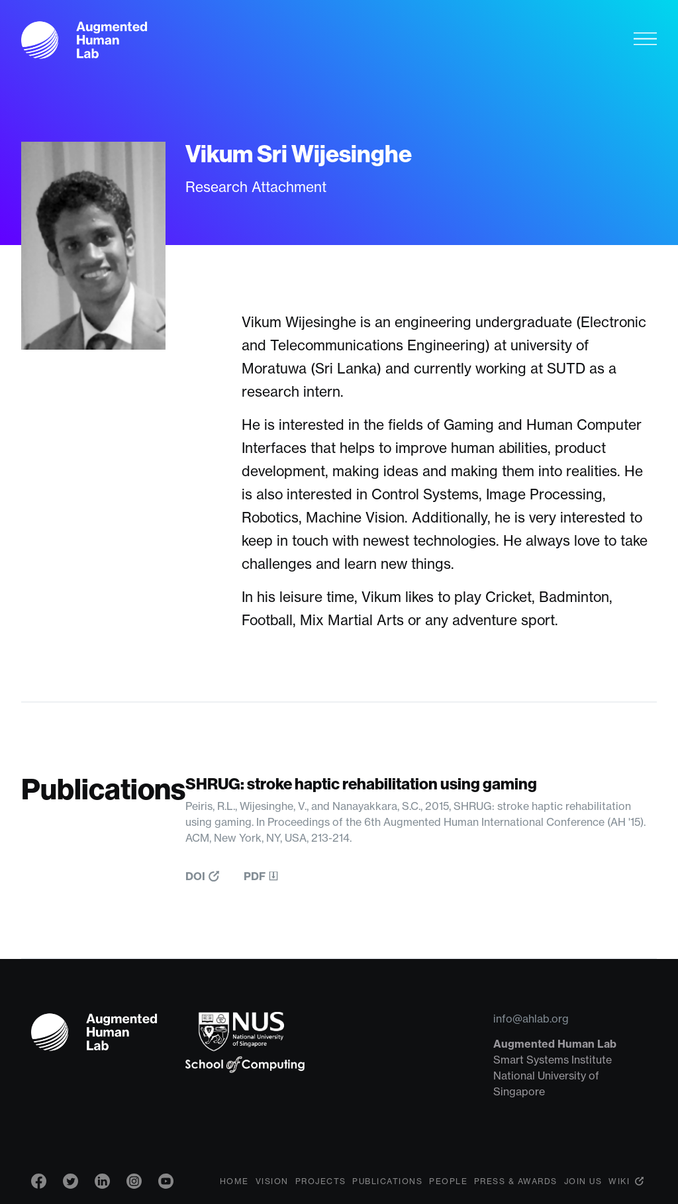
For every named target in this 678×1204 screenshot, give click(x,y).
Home (234, 1181)
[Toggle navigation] (645, 38)
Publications (387, 1181)
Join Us (583, 1181)
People (448, 1181)
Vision (272, 1181)
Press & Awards (515, 1181)
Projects (320, 1181)
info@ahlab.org (531, 1018)
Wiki (619, 1181)
